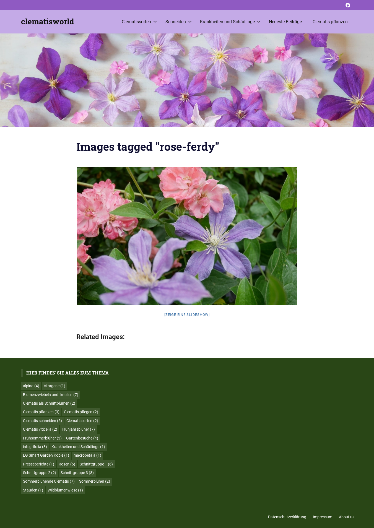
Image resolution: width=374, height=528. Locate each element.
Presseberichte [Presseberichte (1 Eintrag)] (38, 464)
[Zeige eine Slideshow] (187, 315)
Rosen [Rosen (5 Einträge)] (67, 464)
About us (346, 517)
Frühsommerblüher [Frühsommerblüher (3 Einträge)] (42, 438)
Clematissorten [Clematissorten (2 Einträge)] (82, 420)
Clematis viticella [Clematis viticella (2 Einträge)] (40, 429)
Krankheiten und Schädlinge (230, 21)
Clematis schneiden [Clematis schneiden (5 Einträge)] (42, 420)
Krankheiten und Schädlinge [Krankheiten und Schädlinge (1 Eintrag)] (78, 446)
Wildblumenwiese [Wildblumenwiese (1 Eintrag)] (65, 490)
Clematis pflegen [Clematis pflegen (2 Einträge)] (81, 412)
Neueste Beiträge (285, 21)
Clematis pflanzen (330, 21)
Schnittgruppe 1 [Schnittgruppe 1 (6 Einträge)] (96, 464)
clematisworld (47, 21)
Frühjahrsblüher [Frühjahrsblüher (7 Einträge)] (78, 429)
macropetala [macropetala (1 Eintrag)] (87, 455)
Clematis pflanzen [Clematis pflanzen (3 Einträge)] (41, 412)
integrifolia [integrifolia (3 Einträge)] (35, 446)
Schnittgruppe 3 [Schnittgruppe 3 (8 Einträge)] (77, 472)
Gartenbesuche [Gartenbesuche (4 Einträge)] (82, 438)
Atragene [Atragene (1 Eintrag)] (54, 386)
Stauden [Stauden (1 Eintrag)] (33, 490)
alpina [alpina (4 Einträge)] (31, 386)
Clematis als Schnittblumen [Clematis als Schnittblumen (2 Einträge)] (49, 403)
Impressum (322, 517)
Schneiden (178, 21)
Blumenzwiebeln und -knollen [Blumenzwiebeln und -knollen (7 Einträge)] (50, 394)
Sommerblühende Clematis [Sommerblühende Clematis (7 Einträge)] (49, 481)
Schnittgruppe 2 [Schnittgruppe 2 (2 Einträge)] (39, 472)
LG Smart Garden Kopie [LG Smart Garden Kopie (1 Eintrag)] (46, 455)
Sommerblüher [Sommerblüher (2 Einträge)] (94, 481)
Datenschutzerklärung (287, 517)
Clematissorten (139, 21)
